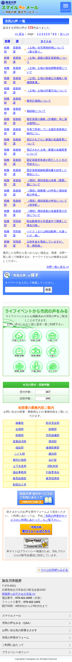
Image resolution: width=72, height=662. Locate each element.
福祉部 (20, 447)
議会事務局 (19, 472)
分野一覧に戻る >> (57, 266)
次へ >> (64, 33)
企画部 (20, 429)
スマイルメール (11, 615)
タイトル (46, 41)
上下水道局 (19, 466)
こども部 (19, 453)
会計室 (53, 459)
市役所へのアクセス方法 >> (18, 593)
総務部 (53, 429)
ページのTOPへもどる (54, 569)
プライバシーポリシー (15, 652)
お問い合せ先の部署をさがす (19, 630)
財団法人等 (19, 484)
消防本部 (52, 466)
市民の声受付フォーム (15, 637)
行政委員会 (52, 472)
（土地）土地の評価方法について (47, 90)
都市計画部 (19, 459)
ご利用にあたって (13, 644)
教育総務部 (19, 478)
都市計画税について (39, 100)
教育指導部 (52, 478)
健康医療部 (52, 447)
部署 (7, 41)
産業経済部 (19, 441)
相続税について (36, 111)
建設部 (53, 453)
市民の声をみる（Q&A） (17, 622)
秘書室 (20, 422)
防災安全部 (52, 422)
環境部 (53, 441)
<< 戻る (19, 33)
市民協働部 (52, 435)
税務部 (20, 435)
